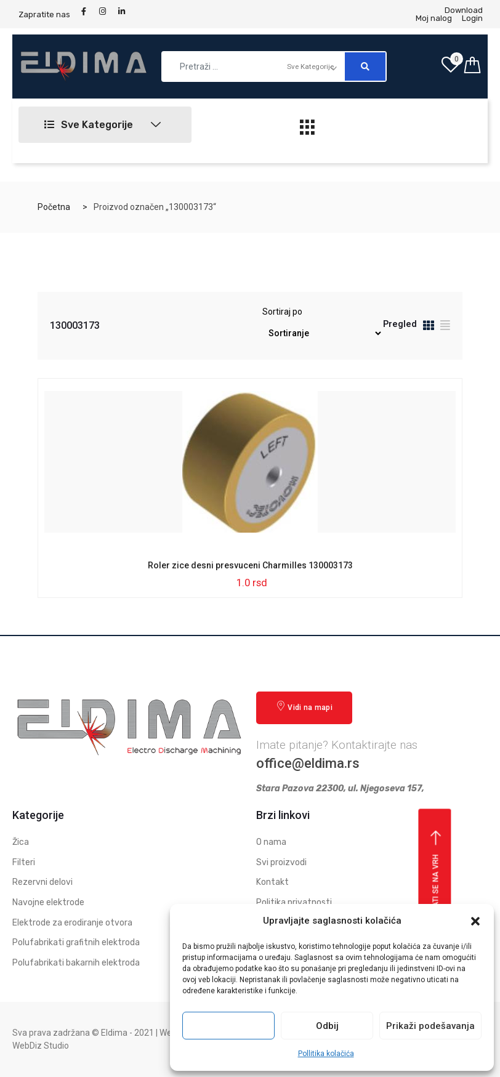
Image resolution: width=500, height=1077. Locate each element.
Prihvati (228, 1025)
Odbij (327, 1025)
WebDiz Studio (40, 1046)
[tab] (428, 327)
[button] (475, 921)
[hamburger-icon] (307, 130)
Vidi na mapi (304, 706)
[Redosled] (322, 333)
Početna (54, 207)
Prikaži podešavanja (430, 1025)
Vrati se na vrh (436, 874)
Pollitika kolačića (326, 1053)
